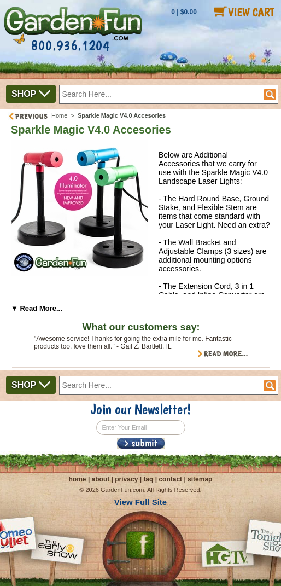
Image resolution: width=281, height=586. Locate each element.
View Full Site (140, 502)
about (101, 479)
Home (59, 115)
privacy (126, 479)
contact (170, 479)
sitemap (200, 479)
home (77, 479)
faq (148, 479)
